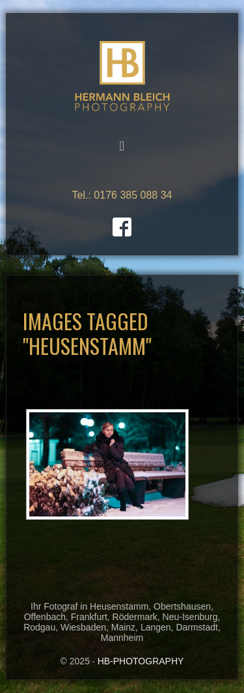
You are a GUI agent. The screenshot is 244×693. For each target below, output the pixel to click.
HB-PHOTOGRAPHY (122, 76)
